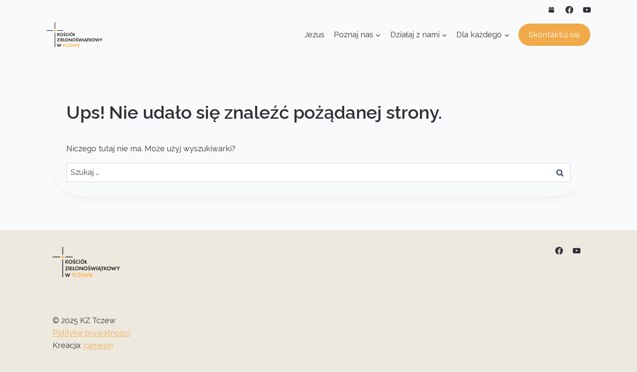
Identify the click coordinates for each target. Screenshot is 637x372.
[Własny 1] (551, 10)
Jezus (314, 34)
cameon (98, 345)
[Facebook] (569, 10)
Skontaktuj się (554, 34)
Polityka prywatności (91, 332)
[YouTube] (587, 10)
